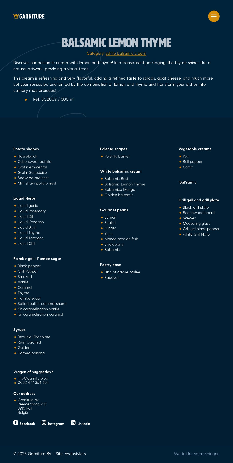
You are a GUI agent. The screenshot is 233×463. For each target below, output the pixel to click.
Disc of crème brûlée (122, 271)
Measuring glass (196, 223)
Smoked (25, 276)
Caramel (25, 287)
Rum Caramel (29, 342)
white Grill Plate (196, 234)
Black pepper (29, 265)
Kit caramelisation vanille (39, 308)
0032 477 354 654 (33, 382)
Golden (24, 347)
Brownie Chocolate (34, 336)
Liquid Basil (27, 227)
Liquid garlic (28, 205)
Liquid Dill (25, 216)
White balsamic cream (120, 171)
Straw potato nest (33, 177)
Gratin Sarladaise (32, 172)
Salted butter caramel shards (42, 303)
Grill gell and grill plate (199, 200)
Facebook (24, 423)
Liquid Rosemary (32, 210)
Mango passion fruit (121, 238)
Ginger (110, 227)
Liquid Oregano (31, 221)
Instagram (53, 423)
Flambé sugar (29, 298)
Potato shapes (26, 148)
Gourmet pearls (114, 209)
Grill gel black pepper (201, 228)
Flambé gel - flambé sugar (37, 258)
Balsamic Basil (116, 178)
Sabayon (112, 277)
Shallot (110, 222)
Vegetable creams (195, 148)
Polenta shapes (113, 148)
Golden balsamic (119, 194)
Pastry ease (110, 264)
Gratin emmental (32, 167)
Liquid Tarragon (31, 237)
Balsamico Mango (120, 189)
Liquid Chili (27, 243)
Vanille (23, 281)
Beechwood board (199, 212)
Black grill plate (196, 207)
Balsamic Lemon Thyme (125, 184)
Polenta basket (117, 156)
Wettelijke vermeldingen (197, 453)
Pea (186, 156)
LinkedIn (80, 423)
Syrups (19, 329)
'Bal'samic (187, 182)
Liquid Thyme (29, 232)
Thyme (23, 292)
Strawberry (114, 244)
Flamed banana (31, 352)
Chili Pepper (28, 271)
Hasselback (27, 156)
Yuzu (109, 233)
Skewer (189, 218)
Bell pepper (192, 161)
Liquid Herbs (24, 198)
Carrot (188, 167)
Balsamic (112, 249)
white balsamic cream (126, 53)
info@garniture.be (33, 378)
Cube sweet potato (34, 161)
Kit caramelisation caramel (40, 314)
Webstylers (75, 453)
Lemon (110, 217)
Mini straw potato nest (37, 183)
